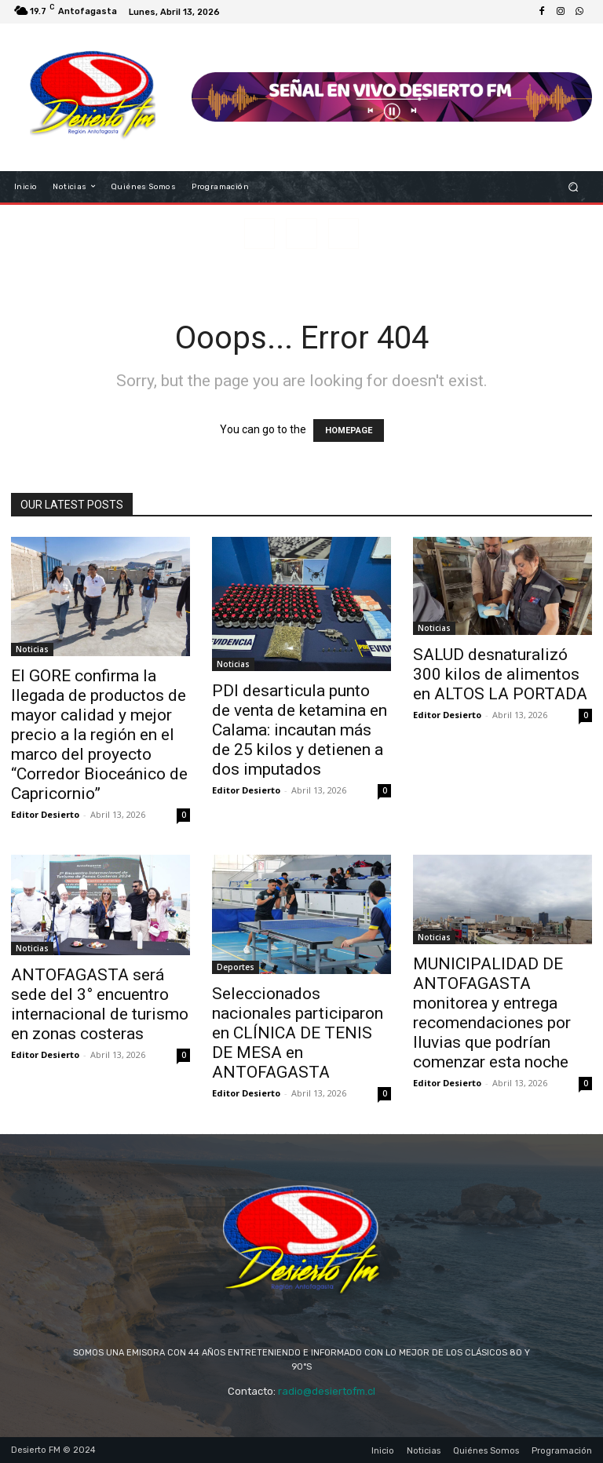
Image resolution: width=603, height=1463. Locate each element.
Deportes (235, 966)
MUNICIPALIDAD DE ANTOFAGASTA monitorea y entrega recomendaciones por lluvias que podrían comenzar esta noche (492, 1012)
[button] (573, 186)
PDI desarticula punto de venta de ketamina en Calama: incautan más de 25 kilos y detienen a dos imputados (299, 730)
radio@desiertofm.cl (326, 1391)
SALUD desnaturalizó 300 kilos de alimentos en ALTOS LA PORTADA (500, 674)
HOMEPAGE (348, 430)
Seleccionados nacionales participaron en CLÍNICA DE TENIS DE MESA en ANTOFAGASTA (297, 1033)
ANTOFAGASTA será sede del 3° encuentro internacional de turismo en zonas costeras (99, 1004)
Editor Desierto (45, 814)
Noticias (32, 649)
